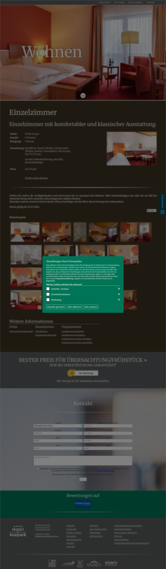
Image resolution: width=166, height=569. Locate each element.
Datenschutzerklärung (64, 279)
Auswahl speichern (56, 307)
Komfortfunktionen (60, 294)
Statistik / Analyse (60, 289)
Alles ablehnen (74, 307)
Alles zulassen (90, 307)
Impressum (50, 281)
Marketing (56, 300)
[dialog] (83, 284)
